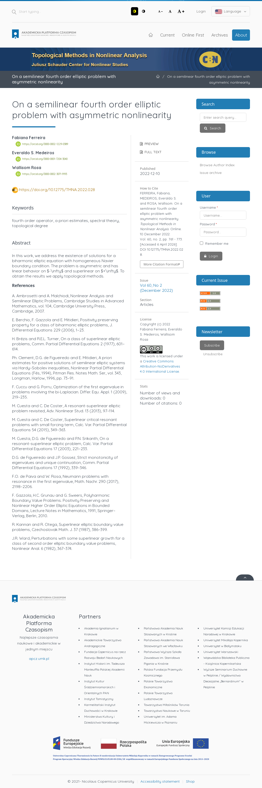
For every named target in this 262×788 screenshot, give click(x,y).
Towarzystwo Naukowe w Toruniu (167, 711)
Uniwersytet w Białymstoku (222, 646)
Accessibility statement (160, 781)
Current (167, 35)
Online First (193, 35)
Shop (190, 781)
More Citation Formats (161, 264)
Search (215, 128)
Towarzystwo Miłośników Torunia (166, 705)
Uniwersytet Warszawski (220, 652)
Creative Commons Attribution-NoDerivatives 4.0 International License (160, 366)
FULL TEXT (153, 152)
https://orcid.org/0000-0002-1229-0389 (45, 144)
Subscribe (212, 345)
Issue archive (211, 172)
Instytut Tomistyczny (98, 699)
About (241, 35)
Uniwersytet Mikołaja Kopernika (225, 640)
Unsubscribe (213, 354)
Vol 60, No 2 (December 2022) (156, 288)
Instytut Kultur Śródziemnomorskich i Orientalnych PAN (99, 687)
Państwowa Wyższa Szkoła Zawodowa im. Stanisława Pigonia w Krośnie (162, 657)
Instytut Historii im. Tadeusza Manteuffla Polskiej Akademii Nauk (104, 669)
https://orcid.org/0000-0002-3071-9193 (44, 174)
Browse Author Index (217, 165)
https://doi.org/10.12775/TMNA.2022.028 (57, 189)
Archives (219, 35)
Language (230, 11)
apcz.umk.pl (39, 658)
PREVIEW (151, 144)
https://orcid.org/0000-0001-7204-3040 (45, 159)
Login (201, 11)
